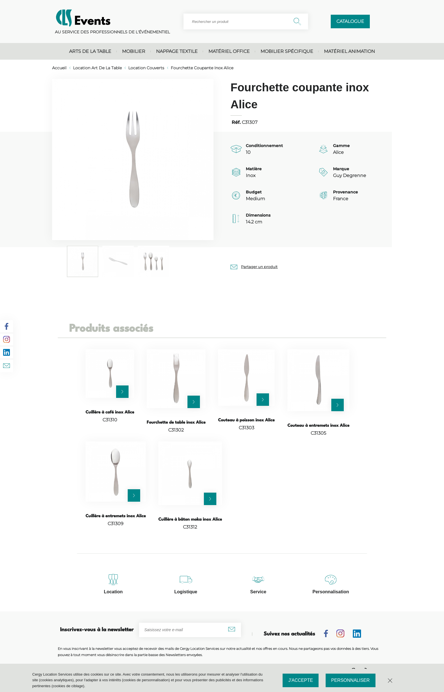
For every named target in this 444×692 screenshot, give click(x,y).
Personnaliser (350, 680)
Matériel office (229, 51)
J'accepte (300, 680)
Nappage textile (177, 51)
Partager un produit (259, 266)
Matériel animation (349, 51)
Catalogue (350, 21)
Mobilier (133, 51)
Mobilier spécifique (287, 51)
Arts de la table (90, 51)
